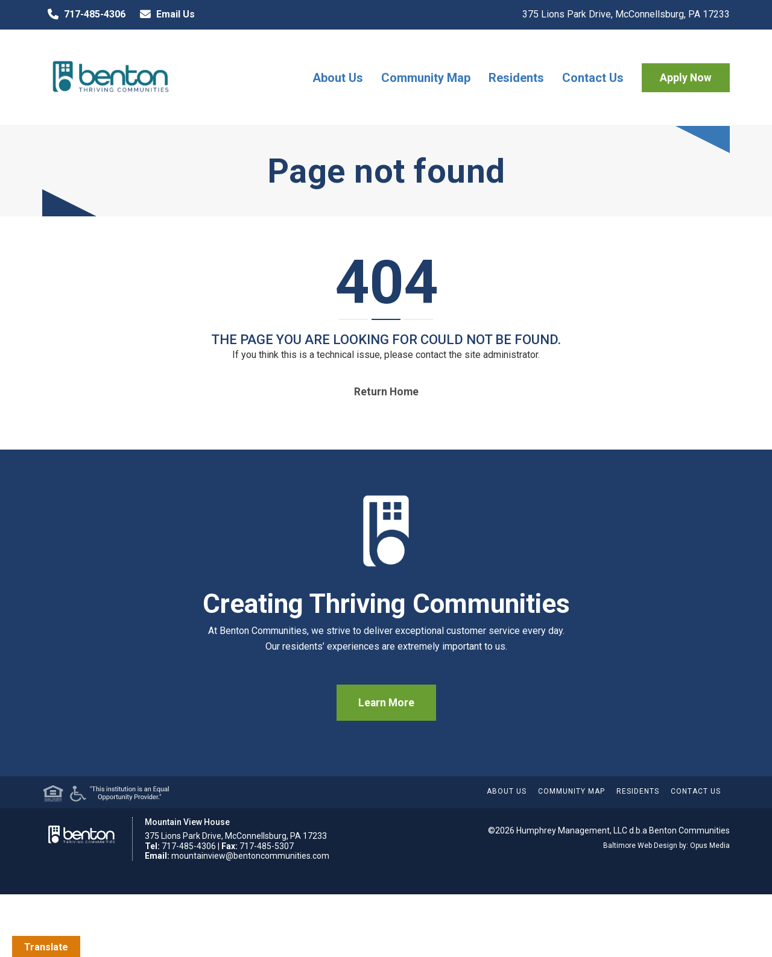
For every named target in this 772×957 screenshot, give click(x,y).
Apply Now (686, 78)
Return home (386, 392)
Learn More (386, 703)
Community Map (425, 78)
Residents (516, 78)
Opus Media (710, 845)
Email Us (164, 14)
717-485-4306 (83, 14)
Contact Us (593, 78)
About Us (337, 78)
